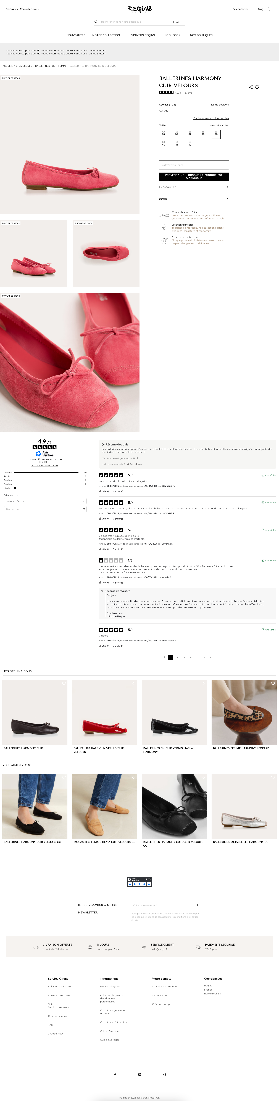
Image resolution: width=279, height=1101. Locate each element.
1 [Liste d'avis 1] (170, 657)
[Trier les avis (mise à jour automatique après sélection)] (45, 501)
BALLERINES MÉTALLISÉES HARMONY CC (240, 842)
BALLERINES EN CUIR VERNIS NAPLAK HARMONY (168, 750)
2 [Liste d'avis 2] (177, 657)
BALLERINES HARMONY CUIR (23, 748)
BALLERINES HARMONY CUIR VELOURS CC (32, 842)
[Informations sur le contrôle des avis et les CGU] (61, 459)
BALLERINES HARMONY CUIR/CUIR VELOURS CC (173, 844)
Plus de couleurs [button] (219, 104)
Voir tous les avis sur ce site (44, 465)
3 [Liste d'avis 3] (184, 657)
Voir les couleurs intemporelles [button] (211, 118)
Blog (261, 9)
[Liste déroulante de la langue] (11, 9)
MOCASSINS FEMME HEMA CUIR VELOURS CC (104, 842)
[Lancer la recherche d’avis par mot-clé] (84, 509)
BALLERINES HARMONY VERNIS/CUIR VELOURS (98, 750)
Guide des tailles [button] (219, 125)
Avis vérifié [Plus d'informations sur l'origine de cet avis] (270, 475)
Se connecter (240, 9)
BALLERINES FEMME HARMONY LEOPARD (241, 748)
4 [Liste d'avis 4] (190, 657)
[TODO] (137, 457)
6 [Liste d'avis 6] (204, 657)
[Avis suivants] (210, 657)
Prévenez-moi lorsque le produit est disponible (194, 176)
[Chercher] (139, 22)
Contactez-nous (29, 9)
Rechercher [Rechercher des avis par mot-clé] (43, 509)
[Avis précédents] (164, 657)
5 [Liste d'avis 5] (197, 657)
